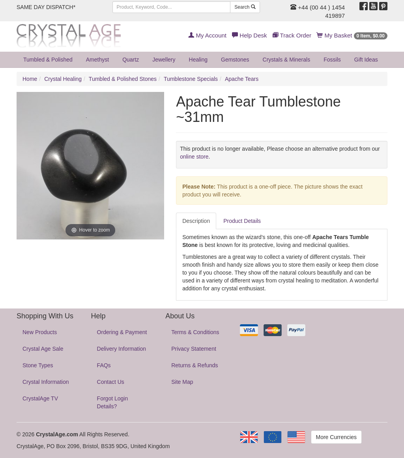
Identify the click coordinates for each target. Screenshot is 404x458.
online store (194, 156)
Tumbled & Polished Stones (123, 79)
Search (244, 7)
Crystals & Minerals (286, 59)
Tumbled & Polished (48, 59)
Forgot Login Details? (112, 402)
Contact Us (110, 382)
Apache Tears (241, 79)
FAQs (104, 365)
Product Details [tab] (242, 221)
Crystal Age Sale (43, 349)
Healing (198, 59)
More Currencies (336, 437)
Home (29, 79)
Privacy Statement (193, 349)
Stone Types (37, 365)
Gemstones (235, 59)
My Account (207, 35)
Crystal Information (45, 382)
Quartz (130, 59)
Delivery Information (121, 349)
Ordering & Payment (122, 332)
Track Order (292, 35)
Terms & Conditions (195, 332)
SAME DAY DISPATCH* (46, 7)
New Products (39, 332)
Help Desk (249, 35)
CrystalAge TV (40, 398)
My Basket (352, 35)
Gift (366, 59)
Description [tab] (196, 221)
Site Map (182, 382)
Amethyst (97, 59)
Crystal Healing (63, 79)
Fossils (332, 59)
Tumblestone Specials (191, 79)
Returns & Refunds (194, 365)
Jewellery (163, 59)
